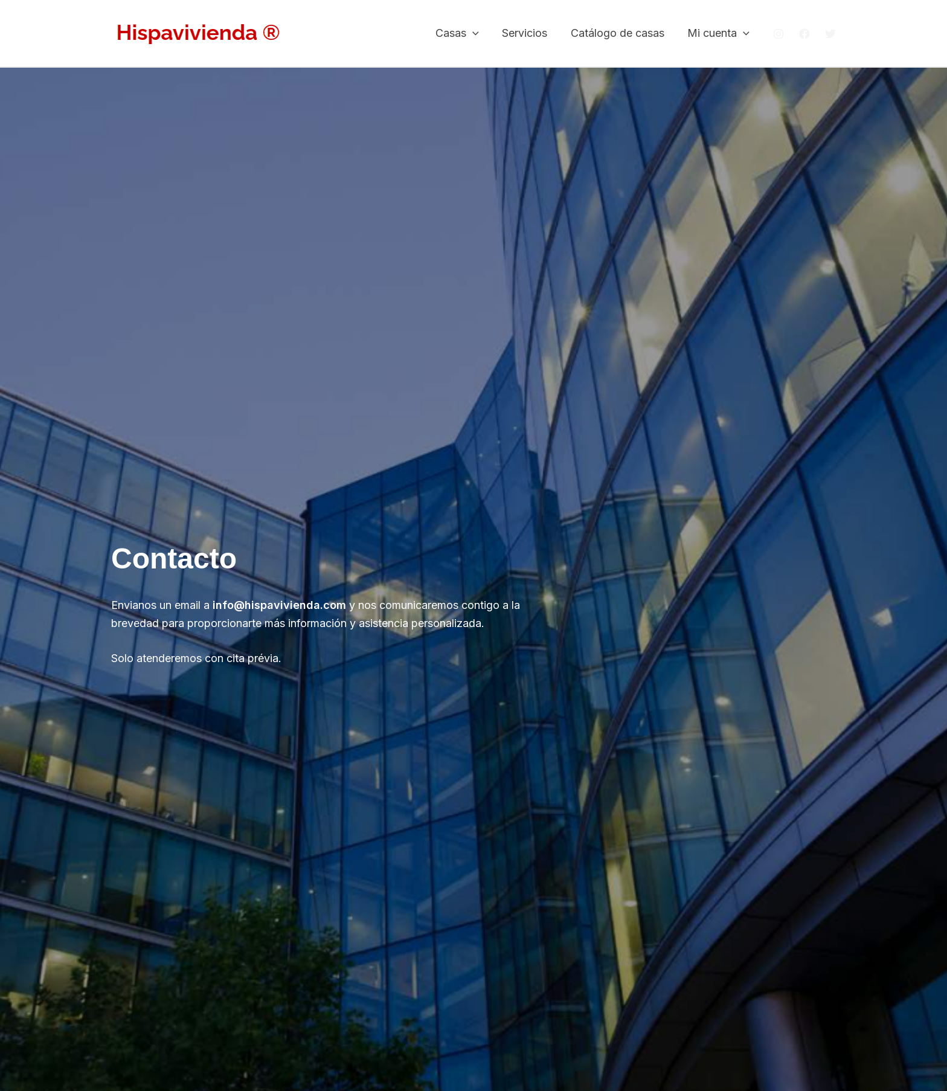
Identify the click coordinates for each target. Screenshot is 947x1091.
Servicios (528, 33)
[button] (477, 33)
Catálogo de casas (619, 33)
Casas (462, 33)
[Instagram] (778, 33)
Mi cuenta (719, 33)
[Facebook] (804, 33)
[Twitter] (830, 33)
